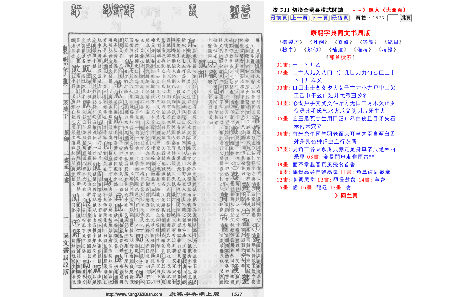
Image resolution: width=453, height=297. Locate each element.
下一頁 (320, 17)
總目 (393, 42)
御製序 (291, 42)
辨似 (313, 49)
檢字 (288, 49)
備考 (363, 49)
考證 (387, 49)
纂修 (343, 42)
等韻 (368, 42)
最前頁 (279, 17)
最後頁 (340, 17)
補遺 (338, 49)
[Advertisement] (340, 252)
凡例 (319, 42)
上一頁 (299, 17)
